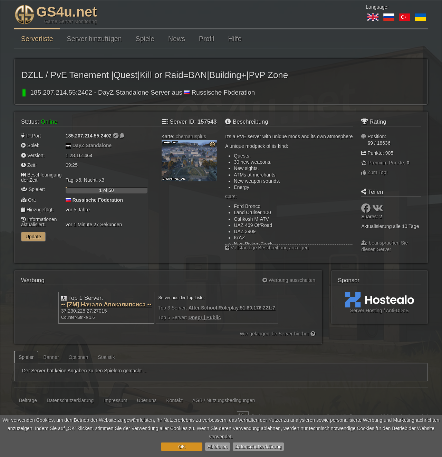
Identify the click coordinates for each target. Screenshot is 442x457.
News (176, 38)
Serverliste (37, 38)
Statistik (106, 357)
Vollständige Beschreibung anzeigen (267, 247)
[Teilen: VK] (377, 210)
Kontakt (174, 400)
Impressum (115, 400)
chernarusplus (191, 136)
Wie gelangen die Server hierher (277, 333)
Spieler (26, 357)
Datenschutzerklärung (258, 446)
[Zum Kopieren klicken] (122, 136)
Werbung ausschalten (288, 280)
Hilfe (235, 38)
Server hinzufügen (94, 38)
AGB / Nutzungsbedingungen (223, 400)
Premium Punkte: (388, 162)
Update (33, 236)
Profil (206, 38)
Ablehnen (217, 446)
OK (181, 446)
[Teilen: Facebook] (366, 210)
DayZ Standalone (92, 145)
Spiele (145, 38)
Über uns (147, 400)
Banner (51, 357)
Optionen (78, 357)
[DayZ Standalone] (68, 145)
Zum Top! (374, 172)
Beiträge (28, 400)
